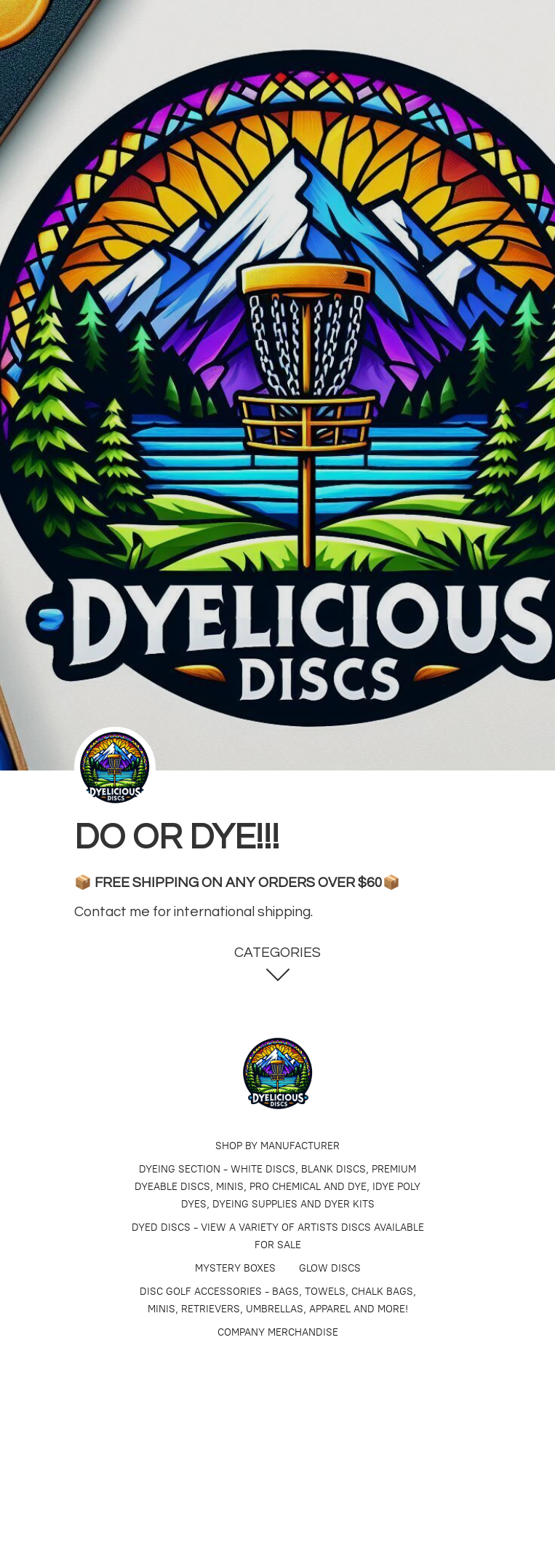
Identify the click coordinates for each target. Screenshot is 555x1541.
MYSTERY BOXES (235, 1268)
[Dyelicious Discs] (278, 1073)
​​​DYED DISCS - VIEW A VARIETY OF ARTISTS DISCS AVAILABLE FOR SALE (278, 1236)
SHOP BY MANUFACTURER (277, 1146)
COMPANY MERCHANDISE (277, 1332)
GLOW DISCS (330, 1268)
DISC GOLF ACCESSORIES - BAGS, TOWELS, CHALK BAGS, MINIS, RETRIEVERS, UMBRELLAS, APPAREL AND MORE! (278, 1300)
